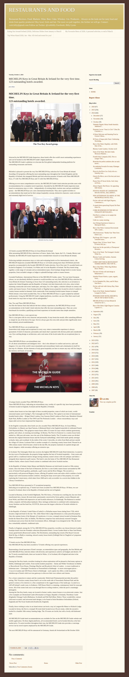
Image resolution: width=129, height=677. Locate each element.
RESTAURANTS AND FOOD (42, 10)
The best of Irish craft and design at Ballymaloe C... (104, 272)
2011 (93, 378)
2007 (93, 390)
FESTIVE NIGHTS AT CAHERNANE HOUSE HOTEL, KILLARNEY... (105, 192)
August (95, 314)
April (95, 327)
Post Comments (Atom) (24, 667)
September (96, 311)
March (95, 330)
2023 (93, 340)
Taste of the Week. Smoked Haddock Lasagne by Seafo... (104, 292)
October (96, 122)
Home (46, 663)
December (96, 116)
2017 (93, 359)
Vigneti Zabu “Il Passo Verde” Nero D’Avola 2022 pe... (104, 243)
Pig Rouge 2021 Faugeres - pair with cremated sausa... (104, 238)
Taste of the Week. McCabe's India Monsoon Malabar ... (104, 153)
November (96, 119)
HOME (93, 92)
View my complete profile (108, 402)
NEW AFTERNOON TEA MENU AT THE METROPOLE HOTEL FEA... (106, 196)
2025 (93, 110)
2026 (93, 107)
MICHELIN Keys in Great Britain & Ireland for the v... (104, 302)
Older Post (78, 663)
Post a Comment (17, 659)
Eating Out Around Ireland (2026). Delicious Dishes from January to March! (34, 31)
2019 (93, 353)
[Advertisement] (64, 54)
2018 (93, 356)
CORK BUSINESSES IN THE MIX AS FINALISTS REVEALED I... (105, 211)
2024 (93, 113)
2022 (93, 343)
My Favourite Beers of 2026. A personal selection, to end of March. (89, 31)
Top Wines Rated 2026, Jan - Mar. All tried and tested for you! (29, 35)
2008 (93, 387)
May (95, 324)
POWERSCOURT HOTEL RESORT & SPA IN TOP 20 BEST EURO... (105, 297)
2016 (93, 362)
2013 (93, 371)
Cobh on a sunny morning (101, 220)
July (94, 318)
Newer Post (13, 663)
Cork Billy (105, 399)
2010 (93, 381)
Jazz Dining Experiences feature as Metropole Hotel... (104, 224)
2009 (93, 384)
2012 (93, 374)
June (95, 321)
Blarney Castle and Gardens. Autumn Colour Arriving (104, 258)
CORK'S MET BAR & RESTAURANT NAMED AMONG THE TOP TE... (105, 263)
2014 (93, 368)
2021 (93, 346)
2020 (93, 350)
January (96, 336)
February (96, 333)
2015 (93, 365)
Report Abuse (94, 98)
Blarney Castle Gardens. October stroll (105, 149)
